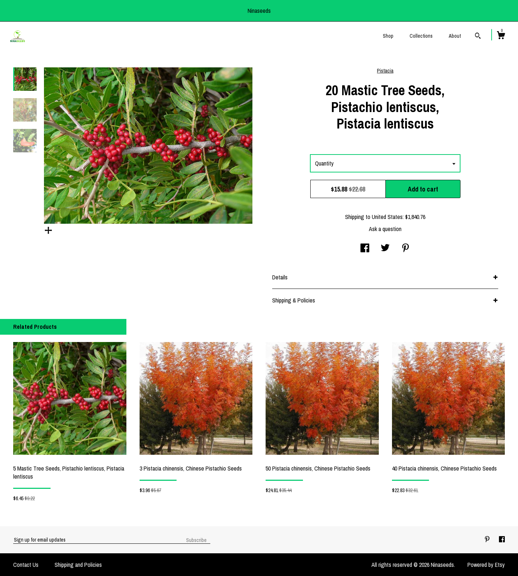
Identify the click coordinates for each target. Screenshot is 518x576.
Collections (421, 36)
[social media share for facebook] (364, 249)
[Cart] (501, 36)
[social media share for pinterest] (405, 249)
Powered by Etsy (486, 565)
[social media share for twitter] (385, 249)
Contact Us (25, 565)
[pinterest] (488, 539)
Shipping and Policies (78, 565)
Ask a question (385, 229)
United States (387, 217)
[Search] (478, 37)
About (455, 36)
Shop (388, 36)
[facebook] (502, 539)
